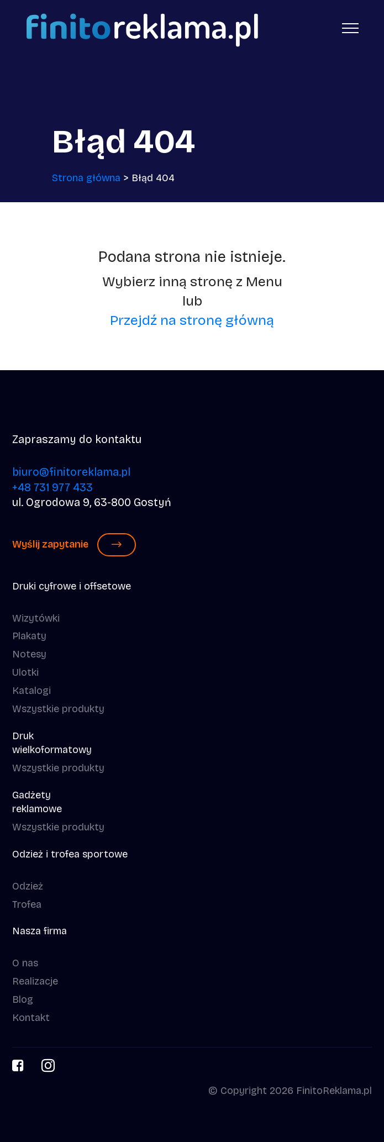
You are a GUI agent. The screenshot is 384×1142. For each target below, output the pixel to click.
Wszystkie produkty (58, 709)
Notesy (29, 654)
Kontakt (31, 1018)
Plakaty (29, 636)
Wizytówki (36, 618)
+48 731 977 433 (52, 487)
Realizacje (35, 981)
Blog (22, 999)
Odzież (27, 886)
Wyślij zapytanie (74, 544)
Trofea (26, 904)
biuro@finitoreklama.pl (71, 472)
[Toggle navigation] (350, 28)
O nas (25, 963)
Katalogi (31, 691)
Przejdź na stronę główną (192, 320)
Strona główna (86, 178)
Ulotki (25, 672)
